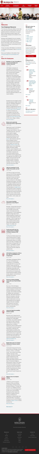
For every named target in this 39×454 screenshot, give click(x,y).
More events (28, 94)
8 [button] (25, 18)
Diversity (19, 435)
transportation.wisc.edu (11, 225)
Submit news (28, 49)
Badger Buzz (17, 187)
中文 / (29, 40)
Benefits (6, 435)
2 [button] (16, 18)
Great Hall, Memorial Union (32, 91)
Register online (14, 400)
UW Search (16, 2)
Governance (19, 437)
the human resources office (15, 116)
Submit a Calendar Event (32, 437)
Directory (8, 2)
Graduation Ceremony (31, 89)
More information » (10, 119)
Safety (19, 440)
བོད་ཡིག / (29, 39)
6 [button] (22, 18)
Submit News (31, 56)
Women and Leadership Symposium (31, 100)
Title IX (19, 442)
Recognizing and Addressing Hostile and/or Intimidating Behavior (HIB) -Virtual (32, 82)
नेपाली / (28, 41)
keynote (8, 138)
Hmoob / (29, 37)
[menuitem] (2, 5)
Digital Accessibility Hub (11, 338)
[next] (37, 13)
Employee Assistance (6, 442)
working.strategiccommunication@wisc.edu (10, 54)
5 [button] (21, 18)
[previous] (2, 13)
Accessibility (19, 434)
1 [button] (15, 18)
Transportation (6, 440)
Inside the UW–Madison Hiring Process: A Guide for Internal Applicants (32, 71)
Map (4, 2)
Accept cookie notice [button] (30, 449)
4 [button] (19, 18)
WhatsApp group (31, 29)
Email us (32, 434)
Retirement (6, 438)
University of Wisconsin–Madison (8, 1)
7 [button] (24, 18)
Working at (8, 2)
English (27, 35)
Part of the (19, 427)
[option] (19, 13)
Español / (29, 36)
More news (8, 406)
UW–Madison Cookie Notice (13, 451)
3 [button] (18, 18)
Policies (19, 438)
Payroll (6, 437)
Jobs (12, 2)
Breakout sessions (14, 144)
